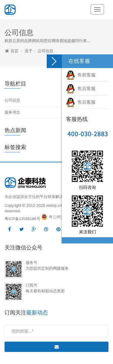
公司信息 (45, 51)
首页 (14, 51)
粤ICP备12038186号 (22, 218)
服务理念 (12, 112)
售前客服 (81, 74)
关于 (29, 51)
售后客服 (81, 88)
